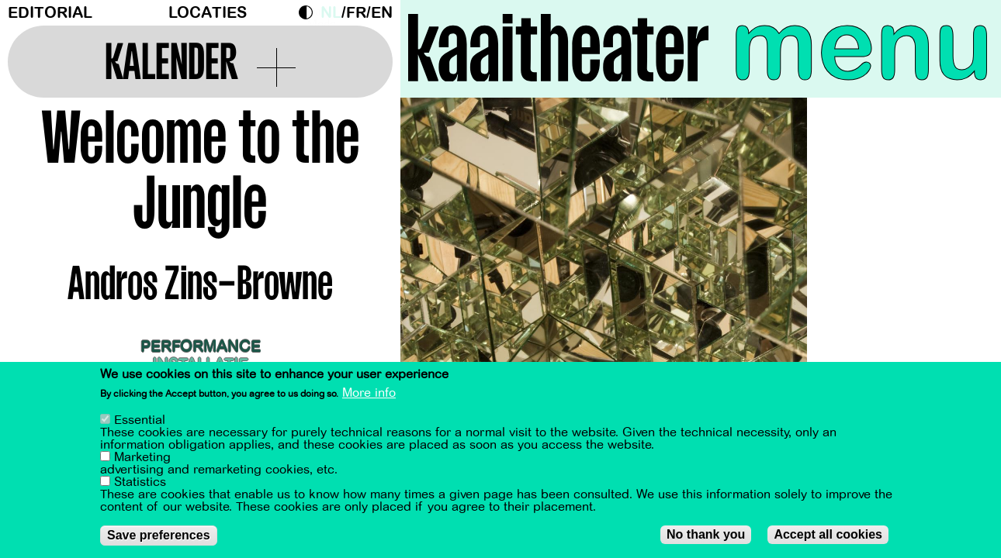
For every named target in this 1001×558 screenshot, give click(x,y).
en (382, 12)
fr (356, 12)
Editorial (50, 12)
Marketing (142, 459)
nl (330, 12)
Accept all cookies (828, 535)
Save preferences (158, 536)
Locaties (207, 12)
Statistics (140, 483)
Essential (139, 421)
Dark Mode (310, 12)
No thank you (706, 535)
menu (861, 46)
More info (369, 394)
